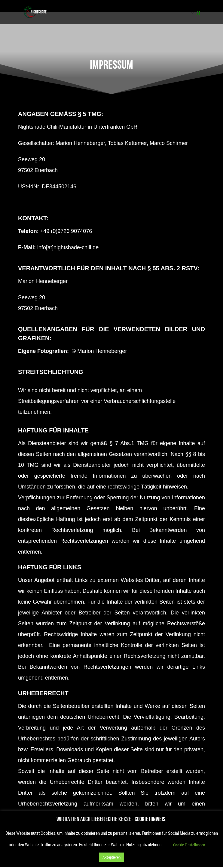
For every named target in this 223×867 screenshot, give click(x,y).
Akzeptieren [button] (111, 857)
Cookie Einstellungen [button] (189, 845)
